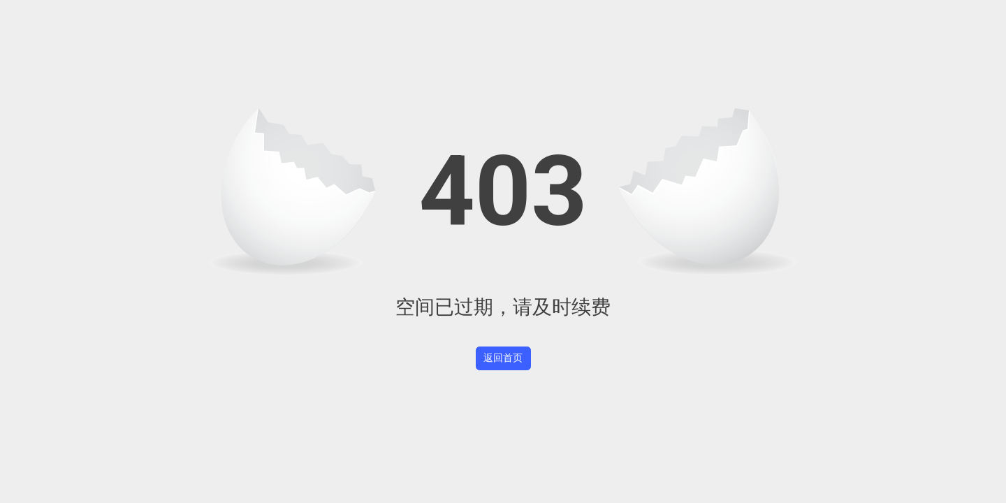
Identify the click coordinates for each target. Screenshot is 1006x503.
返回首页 (503, 357)
